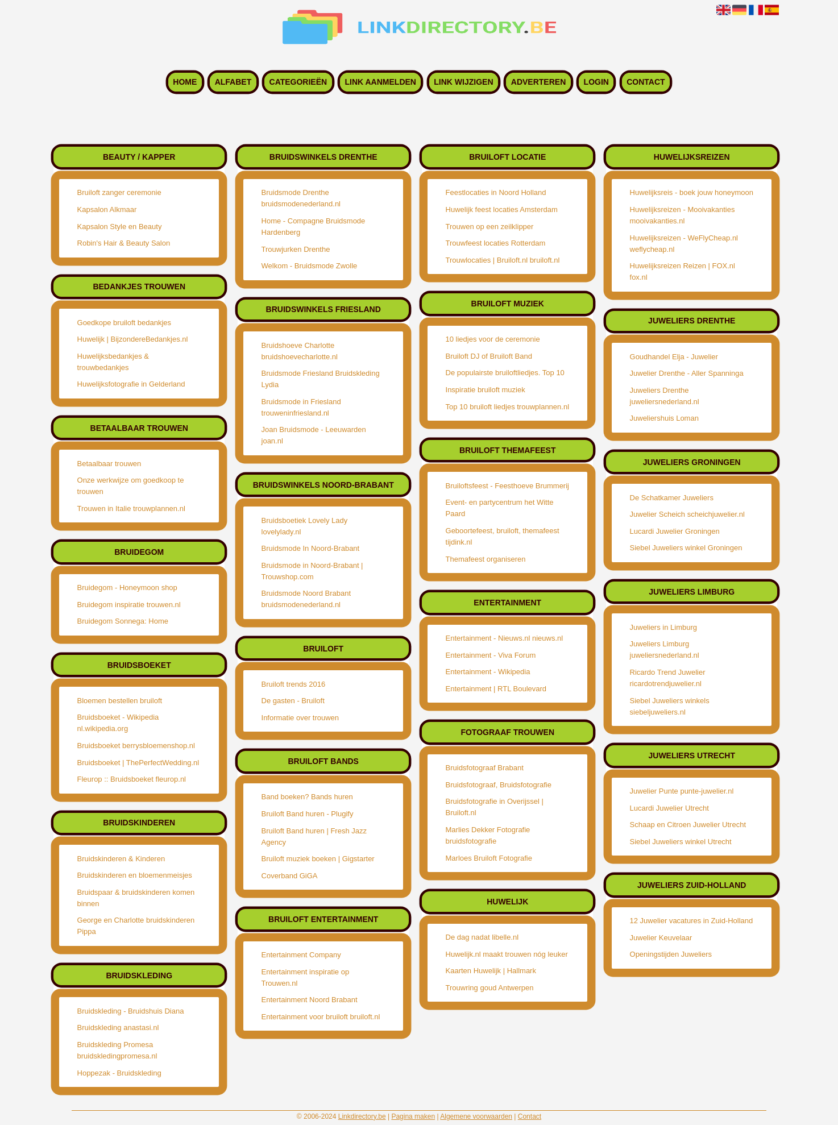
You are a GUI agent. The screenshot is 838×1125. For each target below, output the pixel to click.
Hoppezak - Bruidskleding (119, 1073)
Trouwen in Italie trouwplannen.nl (131, 508)
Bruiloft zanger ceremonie (119, 192)
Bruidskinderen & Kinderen (121, 858)
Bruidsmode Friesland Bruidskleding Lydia (321, 379)
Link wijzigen (463, 82)
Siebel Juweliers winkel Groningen (686, 547)
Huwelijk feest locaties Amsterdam (502, 209)
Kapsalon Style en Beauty (119, 226)
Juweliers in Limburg (664, 627)
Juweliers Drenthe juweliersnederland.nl (664, 396)
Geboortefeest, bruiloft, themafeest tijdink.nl (502, 536)
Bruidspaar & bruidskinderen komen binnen (136, 898)
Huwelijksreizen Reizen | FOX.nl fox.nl (682, 271)
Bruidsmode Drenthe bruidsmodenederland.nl (301, 198)
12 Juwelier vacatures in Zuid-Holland (691, 920)
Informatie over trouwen (300, 717)
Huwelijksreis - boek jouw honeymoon (692, 192)
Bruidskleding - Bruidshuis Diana (130, 1011)
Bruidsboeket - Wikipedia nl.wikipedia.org (118, 723)
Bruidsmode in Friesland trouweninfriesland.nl (301, 407)
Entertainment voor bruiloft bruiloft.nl (321, 1016)
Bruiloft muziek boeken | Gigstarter (318, 858)
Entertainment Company (301, 954)
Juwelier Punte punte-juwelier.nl (682, 791)
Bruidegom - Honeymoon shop (127, 587)
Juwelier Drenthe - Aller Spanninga (687, 373)
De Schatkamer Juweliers (671, 497)
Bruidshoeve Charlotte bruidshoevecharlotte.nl (300, 351)
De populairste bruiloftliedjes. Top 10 (505, 372)
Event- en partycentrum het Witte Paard (500, 508)
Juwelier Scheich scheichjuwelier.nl (687, 514)
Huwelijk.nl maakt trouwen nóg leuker (507, 954)
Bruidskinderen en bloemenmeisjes (134, 875)
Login (596, 82)
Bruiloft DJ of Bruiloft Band (489, 356)
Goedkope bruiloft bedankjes (124, 322)
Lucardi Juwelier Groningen (675, 531)
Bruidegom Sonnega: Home (122, 621)
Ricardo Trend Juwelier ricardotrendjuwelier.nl (668, 678)
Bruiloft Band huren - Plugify (308, 813)
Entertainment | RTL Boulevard (496, 688)
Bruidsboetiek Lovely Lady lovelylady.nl (305, 526)
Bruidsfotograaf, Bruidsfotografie (498, 785)
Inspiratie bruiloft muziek (485, 389)
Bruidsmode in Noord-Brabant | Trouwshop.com (312, 571)
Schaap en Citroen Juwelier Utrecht (688, 824)
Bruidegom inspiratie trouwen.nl (129, 604)
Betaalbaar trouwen (109, 463)
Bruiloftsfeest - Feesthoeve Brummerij (507, 485)
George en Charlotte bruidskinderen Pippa (136, 926)
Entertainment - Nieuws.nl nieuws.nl (504, 638)
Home (185, 82)
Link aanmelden (380, 82)
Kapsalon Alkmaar (107, 209)
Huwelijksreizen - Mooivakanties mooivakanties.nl (682, 215)
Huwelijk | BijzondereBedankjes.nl (132, 339)
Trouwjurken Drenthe (296, 249)
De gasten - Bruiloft (293, 700)
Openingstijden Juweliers (671, 954)
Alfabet (233, 82)
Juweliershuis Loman (664, 418)
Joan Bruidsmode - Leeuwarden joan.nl (314, 435)
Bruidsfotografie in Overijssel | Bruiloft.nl (495, 807)
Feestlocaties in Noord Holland (496, 192)
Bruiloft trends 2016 (294, 684)
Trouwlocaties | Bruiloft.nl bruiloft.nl (503, 260)
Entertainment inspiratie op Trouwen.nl (306, 977)
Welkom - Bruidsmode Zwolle (310, 265)
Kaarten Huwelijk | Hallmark (491, 970)
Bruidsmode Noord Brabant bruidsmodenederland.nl (306, 599)
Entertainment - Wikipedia (488, 671)
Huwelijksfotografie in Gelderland (131, 384)
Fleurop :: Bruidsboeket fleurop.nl (131, 779)
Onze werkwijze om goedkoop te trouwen (130, 486)
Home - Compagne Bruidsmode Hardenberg (314, 226)
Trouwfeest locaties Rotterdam (496, 243)
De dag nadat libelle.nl (482, 937)
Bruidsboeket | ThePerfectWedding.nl (138, 762)
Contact (646, 82)
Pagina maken (413, 1116)
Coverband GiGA (290, 875)
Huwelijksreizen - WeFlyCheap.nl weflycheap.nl (684, 244)
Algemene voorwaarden (476, 1116)
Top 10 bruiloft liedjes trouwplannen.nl (508, 406)
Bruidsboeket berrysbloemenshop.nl (136, 745)
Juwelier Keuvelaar (661, 937)
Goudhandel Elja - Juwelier (674, 356)
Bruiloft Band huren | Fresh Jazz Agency (314, 836)
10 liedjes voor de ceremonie (493, 339)
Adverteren (538, 82)
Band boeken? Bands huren (307, 796)
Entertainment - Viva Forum (491, 655)
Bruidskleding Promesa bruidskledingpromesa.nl (117, 1050)
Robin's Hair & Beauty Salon (124, 243)
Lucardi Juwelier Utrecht (669, 808)
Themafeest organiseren (486, 559)
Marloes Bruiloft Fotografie (489, 858)
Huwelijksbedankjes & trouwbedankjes (113, 362)
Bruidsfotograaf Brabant (485, 767)
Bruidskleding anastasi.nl (118, 1027)
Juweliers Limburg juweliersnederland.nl (664, 649)
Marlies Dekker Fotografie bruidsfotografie (488, 835)
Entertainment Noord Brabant (310, 999)
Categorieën (298, 82)
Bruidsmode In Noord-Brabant (311, 548)
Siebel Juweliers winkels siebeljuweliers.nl (670, 706)
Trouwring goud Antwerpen (490, 987)
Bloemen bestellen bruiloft (120, 700)
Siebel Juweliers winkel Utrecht (681, 841)
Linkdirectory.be (362, 1116)
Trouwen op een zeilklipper (490, 226)
